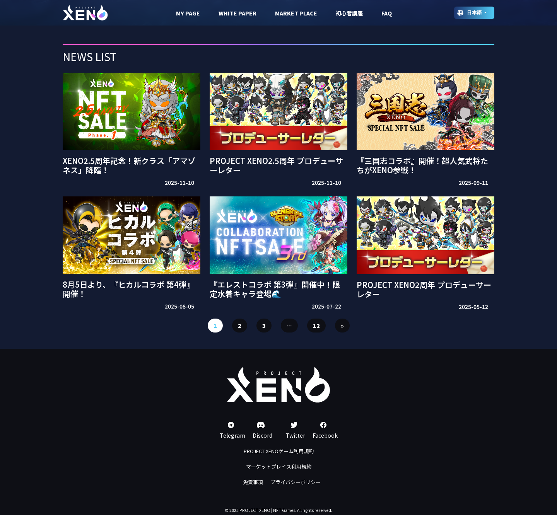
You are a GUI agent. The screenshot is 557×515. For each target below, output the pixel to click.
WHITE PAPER (237, 13)
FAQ (386, 13)
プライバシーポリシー (295, 482)
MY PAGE (188, 13)
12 (316, 325)
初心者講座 (349, 13)
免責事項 (253, 482)
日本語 (475, 12)
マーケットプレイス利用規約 (278, 466)
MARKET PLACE (296, 13)
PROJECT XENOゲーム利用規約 (279, 451)
